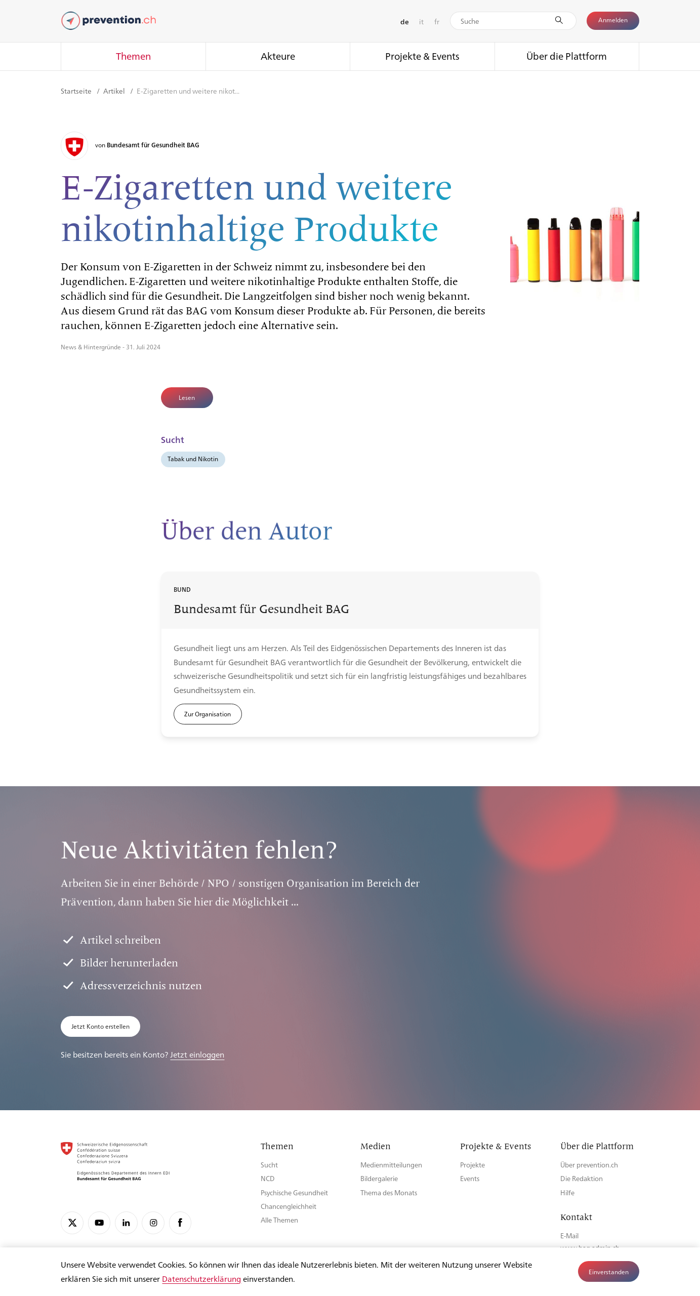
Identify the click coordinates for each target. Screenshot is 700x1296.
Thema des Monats (388, 1192)
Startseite (77, 90)
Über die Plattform (566, 55)
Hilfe (567, 1192)
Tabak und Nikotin (193, 459)
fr (436, 21)
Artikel (115, 90)
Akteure (278, 55)
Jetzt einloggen (197, 1054)
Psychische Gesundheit (294, 1192)
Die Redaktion (581, 1178)
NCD (268, 1178)
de (404, 21)
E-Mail (569, 1235)
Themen (133, 55)
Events (469, 1178)
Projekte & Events (422, 55)
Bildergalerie (379, 1178)
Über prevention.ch (589, 1164)
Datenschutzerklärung (201, 1278)
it (421, 21)
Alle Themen (279, 1220)
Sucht (269, 1164)
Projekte (472, 1164)
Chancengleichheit (288, 1206)
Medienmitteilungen (391, 1164)
